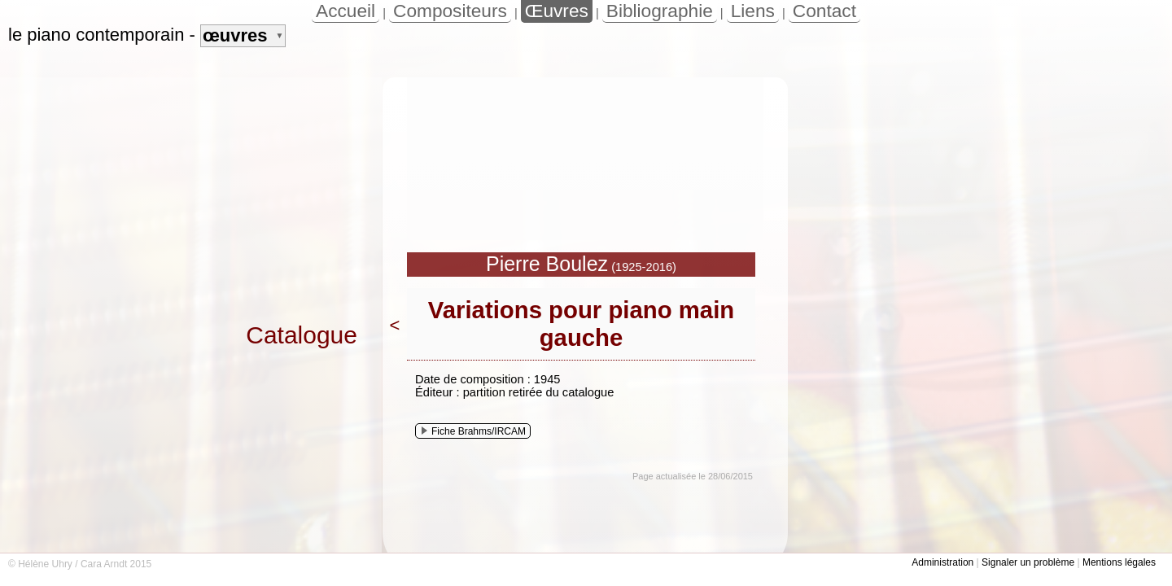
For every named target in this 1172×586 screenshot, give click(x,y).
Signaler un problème (1028, 562)
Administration (942, 562)
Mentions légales (1119, 562)
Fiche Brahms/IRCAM (474, 431)
